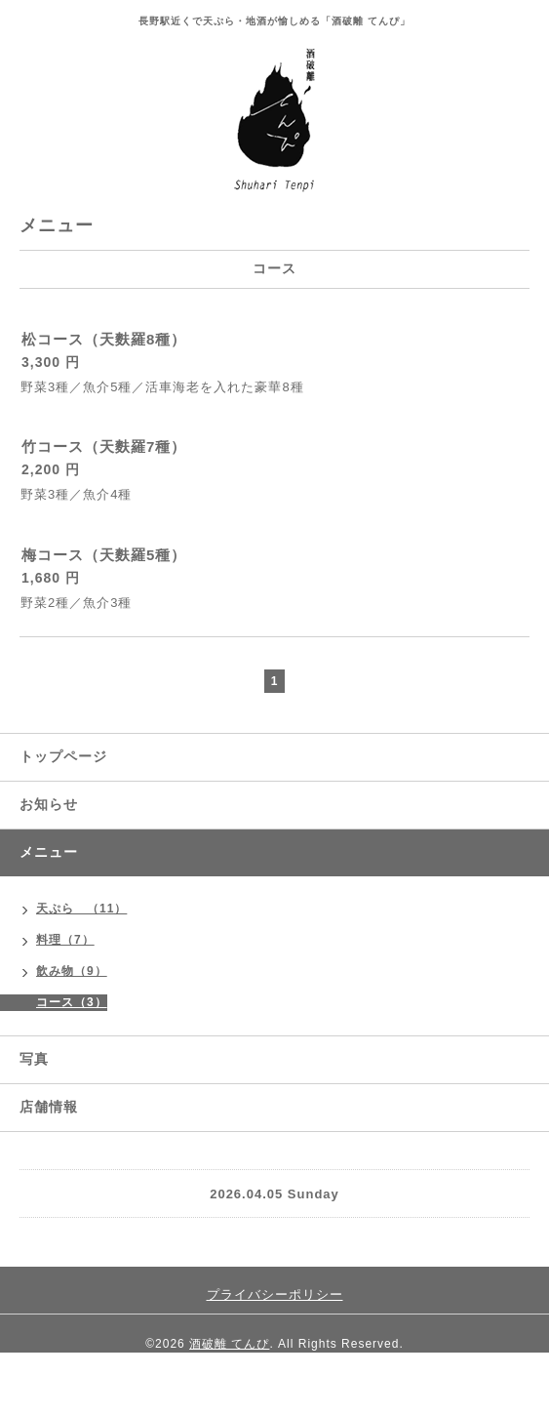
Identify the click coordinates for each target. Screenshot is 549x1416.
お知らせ (49, 804)
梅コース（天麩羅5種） (103, 554)
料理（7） (65, 940)
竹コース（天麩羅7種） (103, 446)
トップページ (63, 756)
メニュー (49, 852)
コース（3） (71, 1002)
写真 (34, 1059)
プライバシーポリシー (275, 1294)
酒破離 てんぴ (229, 1344)
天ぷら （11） (81, 908)
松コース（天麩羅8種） (103, 339)
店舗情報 (49, 1106)
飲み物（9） (71, 971)
